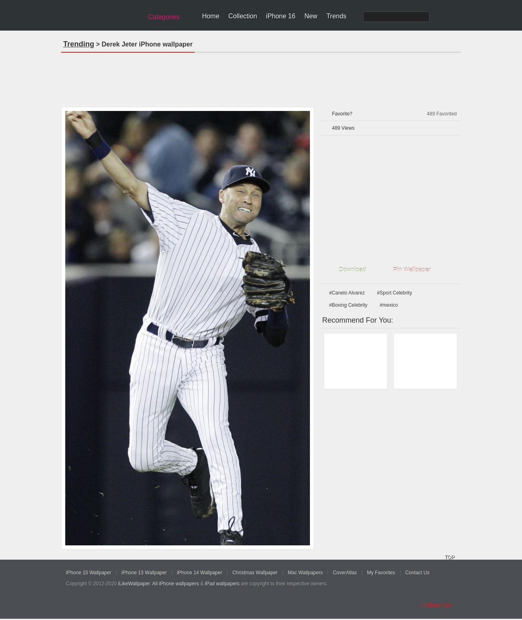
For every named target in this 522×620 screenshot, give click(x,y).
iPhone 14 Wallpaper (199, 573)
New (310, 16)
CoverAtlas (345, 573)
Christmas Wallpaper (255, 573)
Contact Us (417, 573)
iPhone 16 (280, 16)
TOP (449, 557)
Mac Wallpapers (305, 573)
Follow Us (436, 605)
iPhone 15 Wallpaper (88, 573)
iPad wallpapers (222, 584)
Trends (336, 16)
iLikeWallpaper (134, 584)
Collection (242, 16)
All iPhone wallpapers (175, 584)
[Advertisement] (261, 77)
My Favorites (381, 573)
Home (210, 16)
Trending (78, 44)
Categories (163, 16)
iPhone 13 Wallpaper (144, 573)
